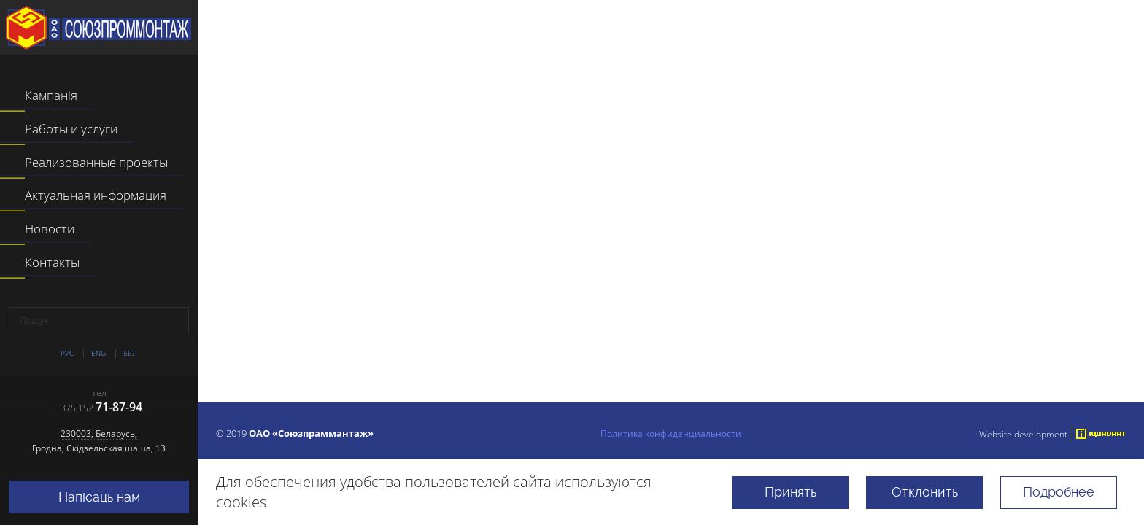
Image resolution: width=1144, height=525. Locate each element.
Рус (67, 353)
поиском (859, 332)
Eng (98, 353)
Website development (1023, 434)
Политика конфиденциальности (670, 433)
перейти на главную (609, 332)
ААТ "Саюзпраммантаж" (98, 28)
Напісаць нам (99, 497)
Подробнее (1058, 491)
